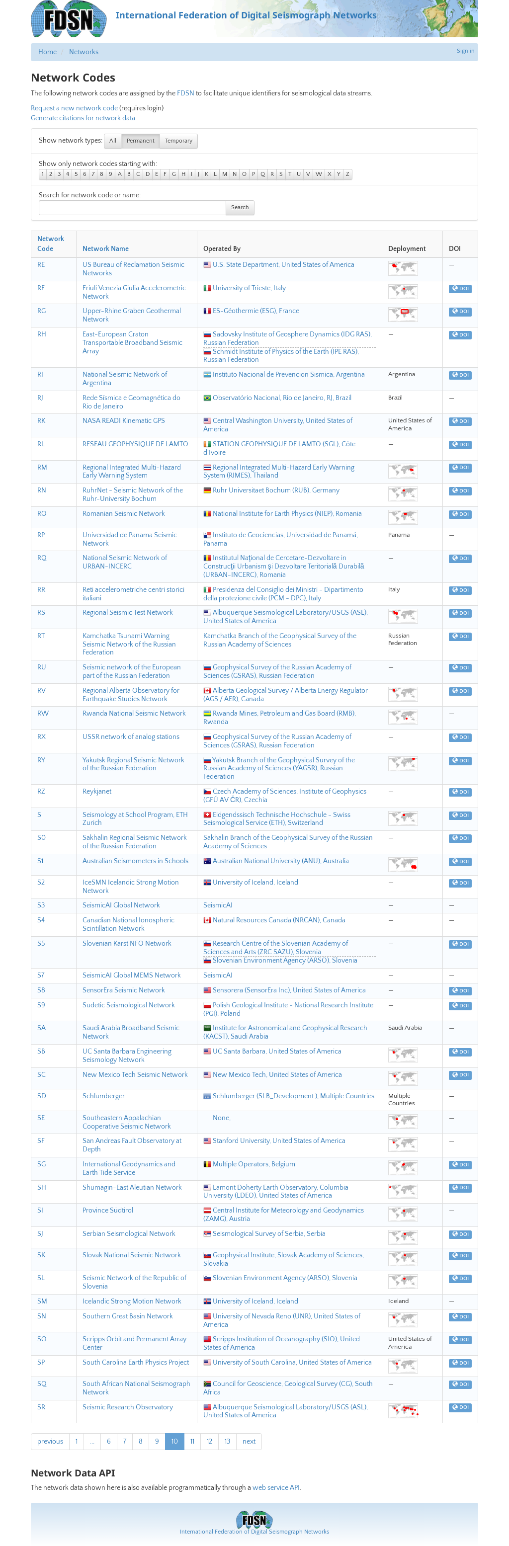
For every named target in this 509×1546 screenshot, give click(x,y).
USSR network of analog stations (131, 737)
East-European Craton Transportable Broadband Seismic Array (132, 342)
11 (192, 1442)
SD (41, 1096)
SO (42, 1339)
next (249, 1442)
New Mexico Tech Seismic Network (135, 1075)
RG (41, 311)
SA (41, 1028)
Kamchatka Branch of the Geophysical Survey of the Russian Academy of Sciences (279, 640)
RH (41, 334)
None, (217, 1118)
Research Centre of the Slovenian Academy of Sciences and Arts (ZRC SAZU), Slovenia (275, 948)
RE (41, 265)
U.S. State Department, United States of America (278, 265)
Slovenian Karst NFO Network (127, 944)
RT (41, 636)
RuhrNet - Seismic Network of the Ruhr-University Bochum (133, 495)
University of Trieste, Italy (244, 288)
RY (41, 760)
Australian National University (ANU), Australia (276, 861)
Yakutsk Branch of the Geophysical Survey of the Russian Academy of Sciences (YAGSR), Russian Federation (279, 768)
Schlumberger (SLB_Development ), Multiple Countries (288, 1096)
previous (50, 1442)
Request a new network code (74, 108)
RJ (40, 398)
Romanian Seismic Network (124, 514)
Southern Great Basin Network (128, 1316)
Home (47, 52)
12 (209, 1442)
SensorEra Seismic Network (124, 990)
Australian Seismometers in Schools (135, 861)
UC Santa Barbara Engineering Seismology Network (127, 1056)
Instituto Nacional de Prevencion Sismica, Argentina (284, 375)
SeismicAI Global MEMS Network (132, 975)
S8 (41, 990)
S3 (41, 905)
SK (41, 1255)
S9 (41, 1005)
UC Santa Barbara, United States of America (272, 1052)
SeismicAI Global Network (121, 905)
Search (240, 207)
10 (174, 1442)
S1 (40, 861)
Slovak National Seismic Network (132, 1255)
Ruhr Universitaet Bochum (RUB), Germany (271, 490)
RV (41, 691)
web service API (276, 1488)
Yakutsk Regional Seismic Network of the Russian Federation (133, 764)
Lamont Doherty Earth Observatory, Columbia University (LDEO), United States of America (275, 1192)
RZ (41, 792)
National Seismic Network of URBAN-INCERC (125, 562)
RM (42, 468)
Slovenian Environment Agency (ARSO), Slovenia (280, 961)
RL (41, 444)
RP (41, 535)
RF (41, 288)
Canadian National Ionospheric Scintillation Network (128, 924)
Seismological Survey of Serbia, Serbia (264, 1234)
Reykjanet (97, 792)
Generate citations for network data (83, 118)
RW (43, 714)
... (92, 1442)
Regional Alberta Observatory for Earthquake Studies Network (131, 695)
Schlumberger (104, 1096)
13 (227, 1442)
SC (41, 1075)
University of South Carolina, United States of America (287, 1363)
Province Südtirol (108, 1211)
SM (42, 1301)
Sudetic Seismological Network (129, 1005)
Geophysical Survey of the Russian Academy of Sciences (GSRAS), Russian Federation (277, 671)
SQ (42, 1384)
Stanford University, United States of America (274, 1141)
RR (41, 590)
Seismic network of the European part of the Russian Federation (132, 671)
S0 (41, 838)
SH (41, 1188)
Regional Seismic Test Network (128, 613)
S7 (40, 975)
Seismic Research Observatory (128, 1407)
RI (40, 375)
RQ (42, 558)
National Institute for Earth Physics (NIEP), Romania (282, 514)
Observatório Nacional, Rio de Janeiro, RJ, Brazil (277, 398)
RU (41, 667)
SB (41, 1052)
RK (41, 421)
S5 (41, 944)
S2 (41, 883)
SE (41, 1118)
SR (41, 1407)
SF (41, 1141)
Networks (83, 52)
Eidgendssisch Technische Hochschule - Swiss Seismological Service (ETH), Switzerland (276, 819)
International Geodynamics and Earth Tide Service (129, 1168)
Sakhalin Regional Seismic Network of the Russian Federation (135, 842)
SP (41, 1363)
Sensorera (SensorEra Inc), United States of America (284, 990)
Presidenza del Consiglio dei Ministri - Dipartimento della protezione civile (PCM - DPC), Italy (283, 594)
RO (42, 514)
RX (41, 737)
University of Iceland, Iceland (250, 883)
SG (41, 1164)
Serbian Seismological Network (129, 1234)
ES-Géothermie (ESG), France (251, 311)
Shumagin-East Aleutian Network (132, 1188)
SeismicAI (218, 905)
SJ (40, 1234)
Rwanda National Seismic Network (134, 714)
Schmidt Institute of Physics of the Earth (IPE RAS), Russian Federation (281, 356)
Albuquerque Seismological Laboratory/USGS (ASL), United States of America (285, 1411)
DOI (460, 289)
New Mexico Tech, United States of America (272, 1075)
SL (41, 1278)
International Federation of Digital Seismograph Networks (254, 1532)
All (112, 141)
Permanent (141, 141)
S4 (41, 920)
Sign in (466, 51)
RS (41, 613)
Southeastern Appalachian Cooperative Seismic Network (127, 1122)
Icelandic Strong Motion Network (132, 1301)
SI (40, 1211)
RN (41, 490)
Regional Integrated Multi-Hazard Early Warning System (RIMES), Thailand (278, 472)
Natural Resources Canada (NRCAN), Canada (274, 920)
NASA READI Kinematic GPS (124, 421)
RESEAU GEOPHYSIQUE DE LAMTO (135, 444)
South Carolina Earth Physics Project (136, 1363)
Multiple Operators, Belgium (249, 1164)
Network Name (106, 249)
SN (41, 1316)
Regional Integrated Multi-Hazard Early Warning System (132, 472)
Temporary (178, 141)
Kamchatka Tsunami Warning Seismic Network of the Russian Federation (129, 644)
